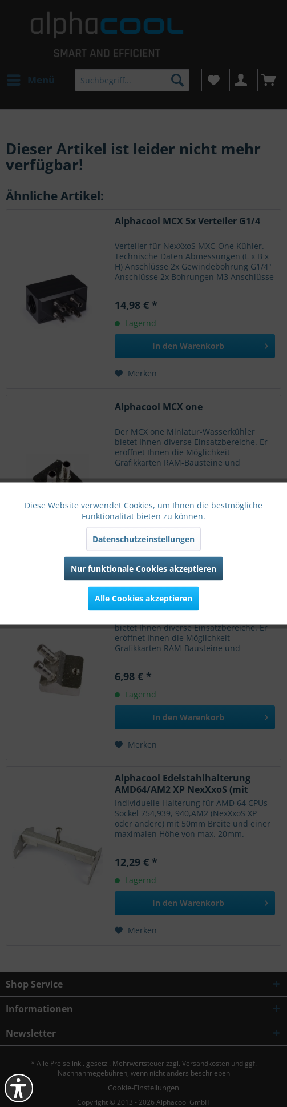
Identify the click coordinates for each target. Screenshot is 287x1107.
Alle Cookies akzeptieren (143, 598)
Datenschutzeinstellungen (143, 539)
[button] (19, 1088)
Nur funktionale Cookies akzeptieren (143, 568)
